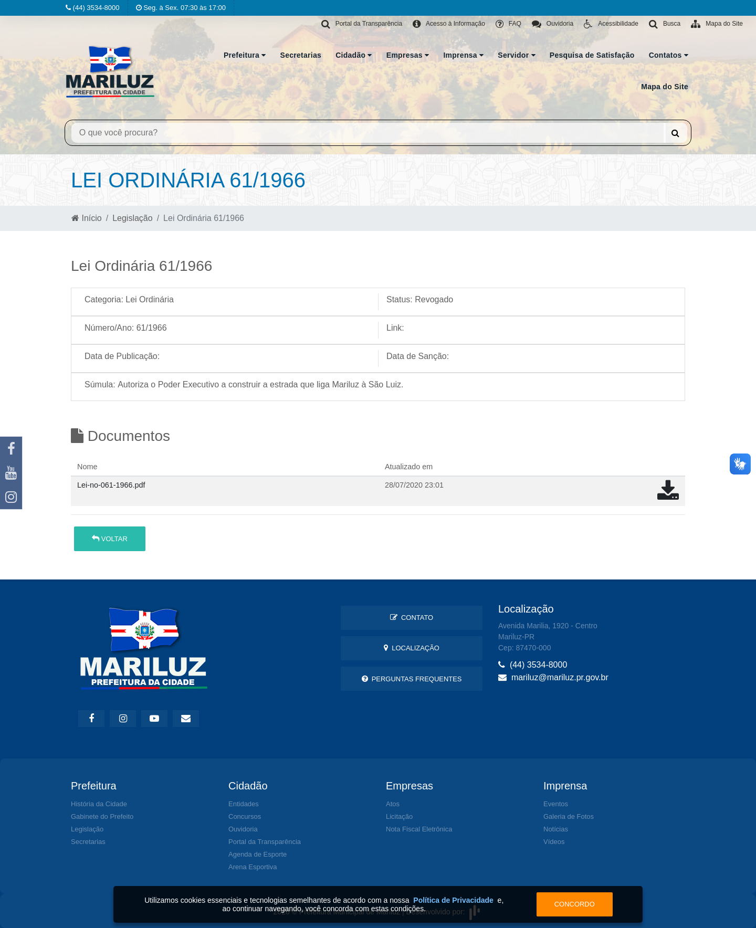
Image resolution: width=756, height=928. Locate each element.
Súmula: (100, 384)
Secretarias (301, 55)
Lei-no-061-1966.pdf (111, 485)
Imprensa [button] (463, 55)
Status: (399, 299)
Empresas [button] (407, 55)
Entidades (243, 804)
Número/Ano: (109, 327)
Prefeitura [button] (245, 55)
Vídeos (553, 842)
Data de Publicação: (122, 356)
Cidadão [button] (353, 55)
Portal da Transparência (264, 842)
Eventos (555, 804)
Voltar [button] (110, 539)
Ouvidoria (243, 829)
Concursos (244, 816)
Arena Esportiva (252, 867)
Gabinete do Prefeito (102, 816)
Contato (411, 617)
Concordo (574, 904)
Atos (393, 804)
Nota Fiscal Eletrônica (419, 829)
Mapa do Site (664, 86)
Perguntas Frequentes (412, 679)
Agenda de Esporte (257, 854)
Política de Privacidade (453, 900)
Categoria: (104, 299)
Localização (411, 648)
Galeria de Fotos (568, 816)
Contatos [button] (668, 55)
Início (86, 218)
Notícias (555, 829)
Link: (395, 327)
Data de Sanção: (417, 356)
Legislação (132, 218)
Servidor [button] (517, 55)
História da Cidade (99, 804)
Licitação (399, 816)
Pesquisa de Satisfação (592, 55)
